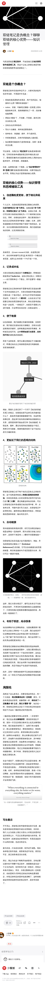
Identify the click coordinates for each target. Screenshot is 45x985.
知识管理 (8, 916)
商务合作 (22, 974)
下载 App (5, 974)
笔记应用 (20, 916)
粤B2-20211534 (10, 980)
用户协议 (38, 974)
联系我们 (14, 974)
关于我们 (30, 974)
